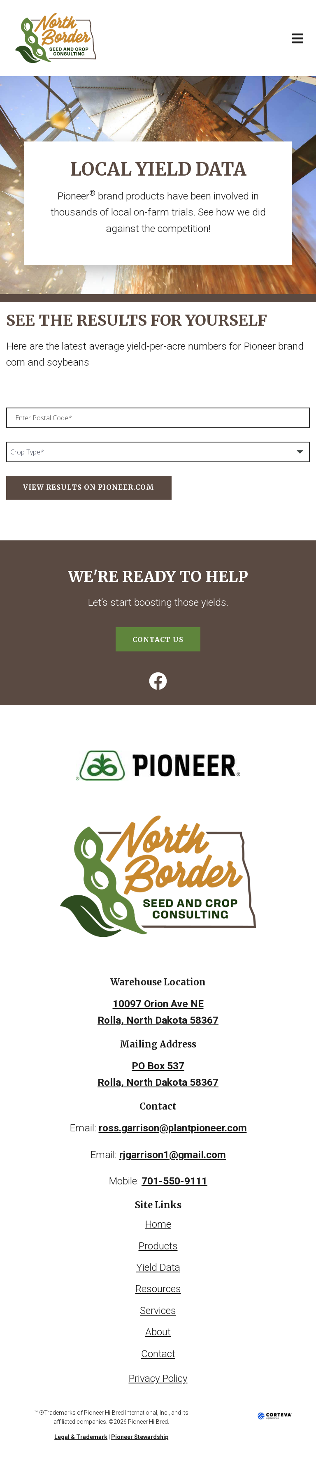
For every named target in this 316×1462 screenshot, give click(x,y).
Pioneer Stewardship (139, 1433)
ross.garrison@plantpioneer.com (172, 1127)
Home (158, 1223)
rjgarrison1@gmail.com (172, 1154)
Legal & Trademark (80, 1433)
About (158, 1329)
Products (158, 1245)
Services (158, 1308)
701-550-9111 (174, 1180)
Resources (158, 1287)
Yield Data (158, 1266)
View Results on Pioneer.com (88, 487)
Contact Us (158, 639)
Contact (158, 1351)
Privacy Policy (158, 1375)
